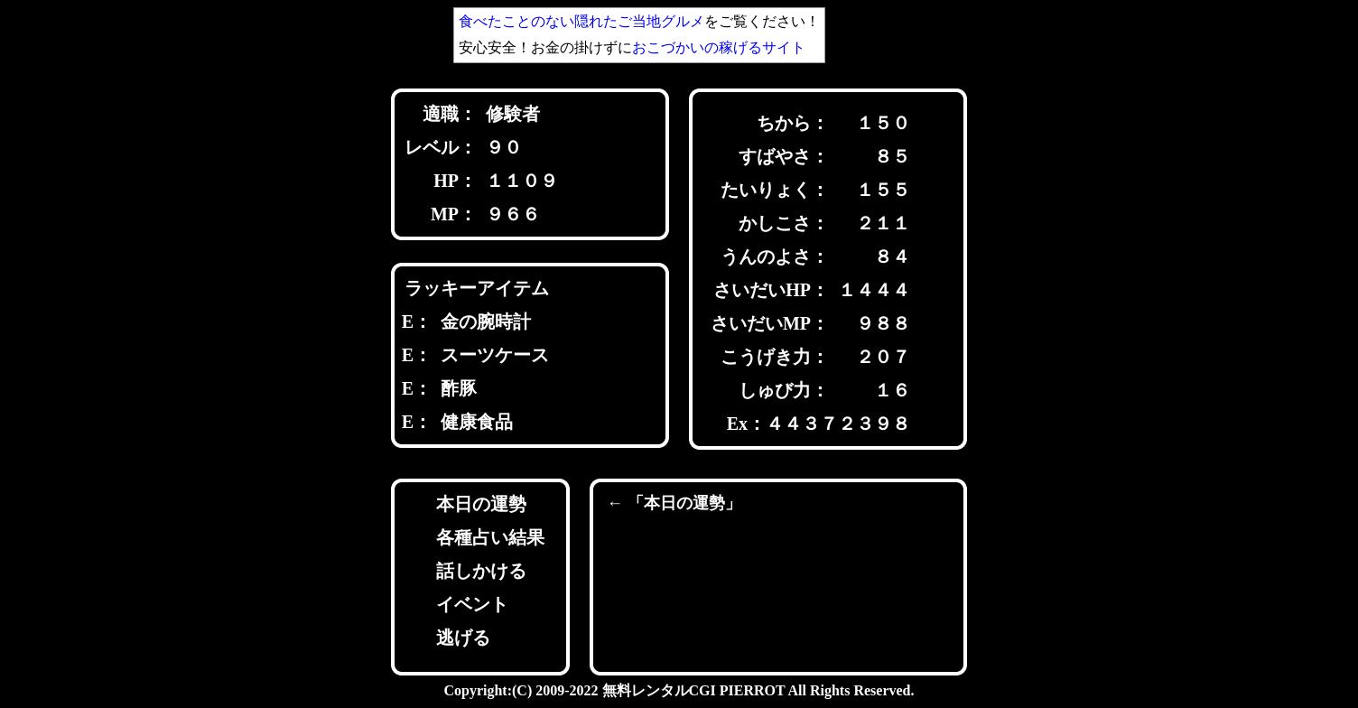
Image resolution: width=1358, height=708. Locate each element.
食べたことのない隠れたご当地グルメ (581, 21)
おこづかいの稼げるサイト (718, 47)
